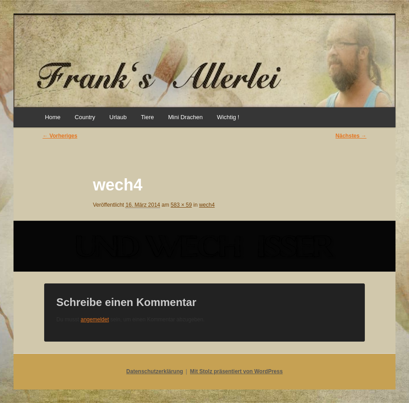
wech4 (207, 205)
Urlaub (118, 117)
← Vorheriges (59, 136)
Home (53, 117)
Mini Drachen (185, 117)
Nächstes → (351, 136)
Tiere (147, 117)
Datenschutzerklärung (154, 371)
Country (85, 117)
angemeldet (95, 319)
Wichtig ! (228, 117)
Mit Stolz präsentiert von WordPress (236, 371)
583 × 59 (181, 205)
